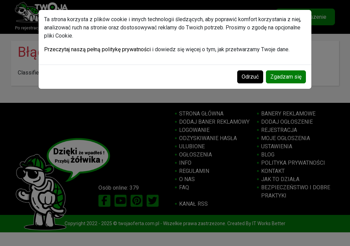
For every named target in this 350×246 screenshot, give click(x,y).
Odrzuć (250, 76)
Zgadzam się (285, 76)
